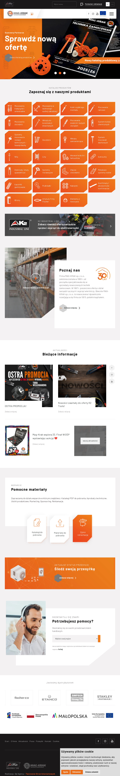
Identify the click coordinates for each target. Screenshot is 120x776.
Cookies (56, 741)
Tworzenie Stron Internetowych (40, 774)
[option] (24, 697)
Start (7, 741)
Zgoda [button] (65, 772)
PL (108, 4)
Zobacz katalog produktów (22, 57)
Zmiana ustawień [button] (91, 772)
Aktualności (23, 741)
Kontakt (48, 741)
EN (112, 4)
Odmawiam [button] (76, 772)
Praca (32, 741)
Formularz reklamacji (93, 4)
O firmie (14, 741)
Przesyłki (39, 741)
